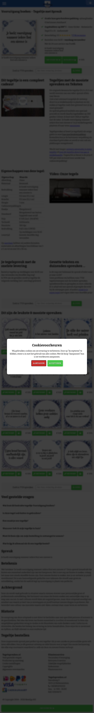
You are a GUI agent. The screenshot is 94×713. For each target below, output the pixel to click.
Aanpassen (39, 363)
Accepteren (55, 363)
